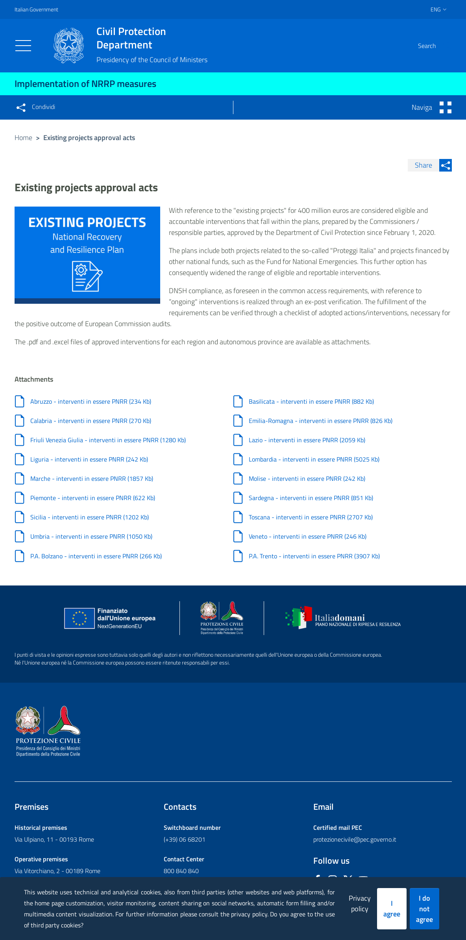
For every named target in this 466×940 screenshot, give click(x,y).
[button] (442, 45)
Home (23, 137)
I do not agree (424, 909)
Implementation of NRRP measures (85, 83)
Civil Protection (151, 37)
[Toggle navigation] (23, 45)
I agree (391, 908)
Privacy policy (360, 903)
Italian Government (36, 9)
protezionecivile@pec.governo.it (354, 842)
